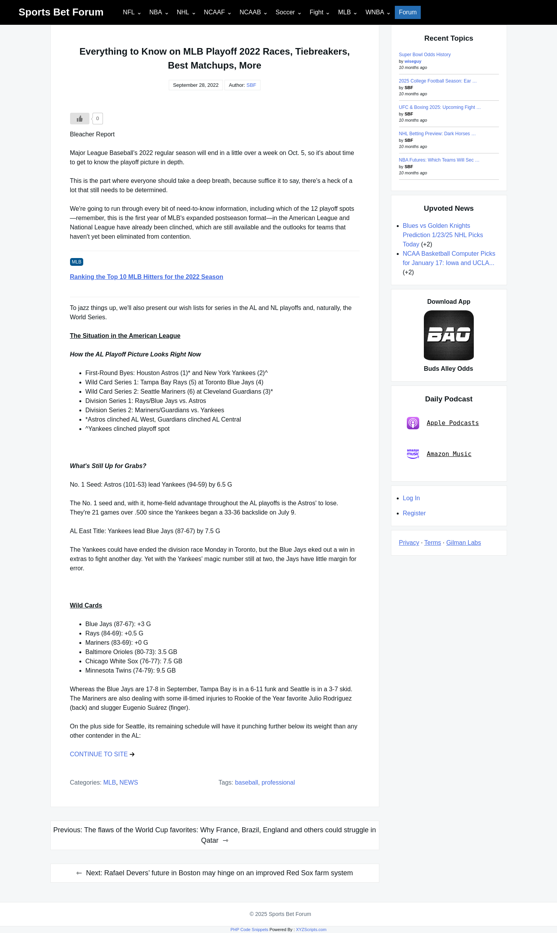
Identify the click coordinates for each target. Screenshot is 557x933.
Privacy (409, 542)
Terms (432, 542)
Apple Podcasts (443, 423)
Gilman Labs (463, 542)
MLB (344, 12)
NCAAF (214, 12)
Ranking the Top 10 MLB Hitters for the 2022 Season (146, 277)
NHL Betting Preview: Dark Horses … (437, 133)
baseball (246, 782)
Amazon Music (439, 454)
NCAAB (250, 12)
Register (414, 513)
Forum (407, 12)
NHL (183, 12)
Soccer (285, 12)
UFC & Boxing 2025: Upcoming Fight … (440, 107)
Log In (411, 498)
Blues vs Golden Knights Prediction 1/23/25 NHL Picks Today (443, 235)
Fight (317, 12)
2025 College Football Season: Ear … (438, 81)
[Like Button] (79, 118)
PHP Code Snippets (249, 929)
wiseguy (412, 61)
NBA (155, 12)
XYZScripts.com (311, 929)
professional (278, 782)
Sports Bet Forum (61, 12)
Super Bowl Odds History (425, 54)
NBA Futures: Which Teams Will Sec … (439, 160)
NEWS (129, 782)
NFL (129, 12)
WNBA (374, 12)
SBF (251, 85)
